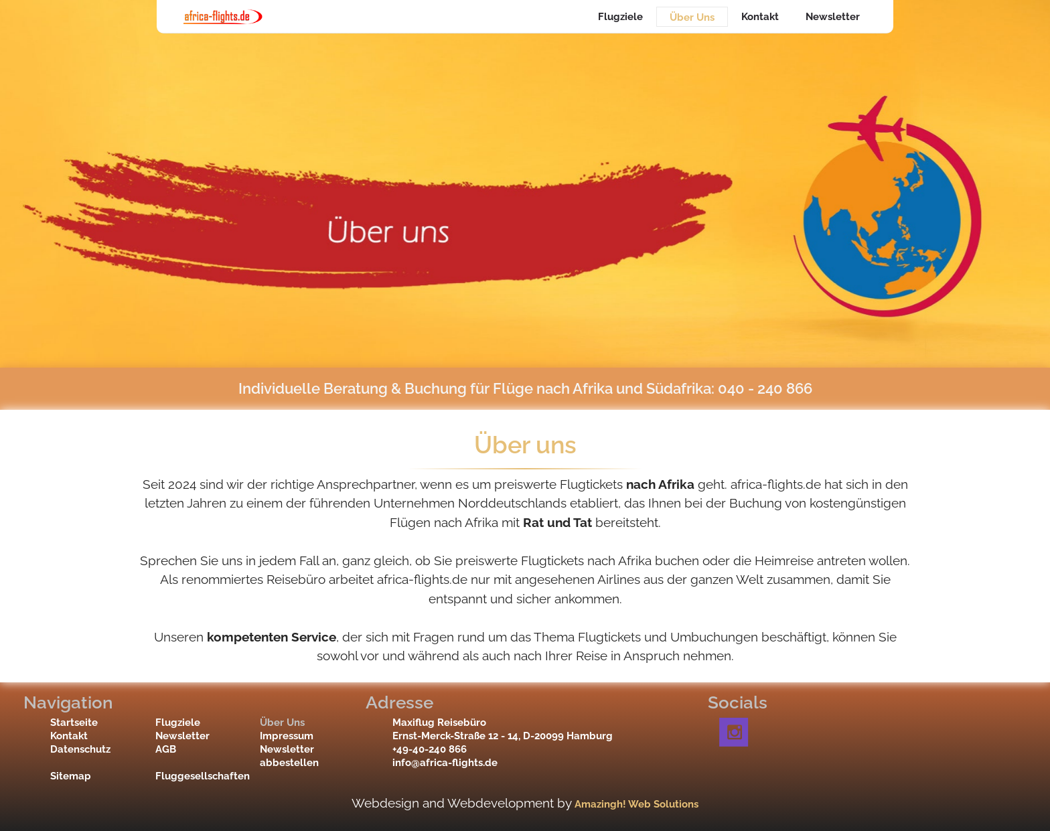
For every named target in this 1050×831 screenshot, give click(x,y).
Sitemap (70, 776)
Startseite (74, 722)
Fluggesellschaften (184, 776)
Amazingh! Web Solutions (636, 804)
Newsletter (833, 17)
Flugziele (620, 17)
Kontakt (760, 17)
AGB (165, 749)
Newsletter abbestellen (289, 756)
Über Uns (692, 17)
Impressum (286, 736)
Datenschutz (79, 749)
